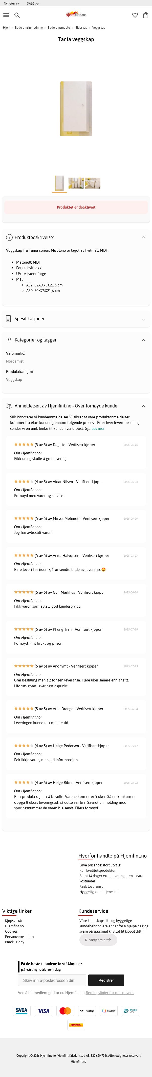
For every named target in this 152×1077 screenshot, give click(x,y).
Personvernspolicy (19, 936)
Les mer (98, 428)
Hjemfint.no (14, 926)
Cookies (11, 931)
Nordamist (15, 361)
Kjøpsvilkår (14, 920)
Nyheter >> (11, 3)
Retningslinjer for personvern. (110, 992)
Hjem (6, 27)
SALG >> (33, 3)
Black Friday (14, 942)
